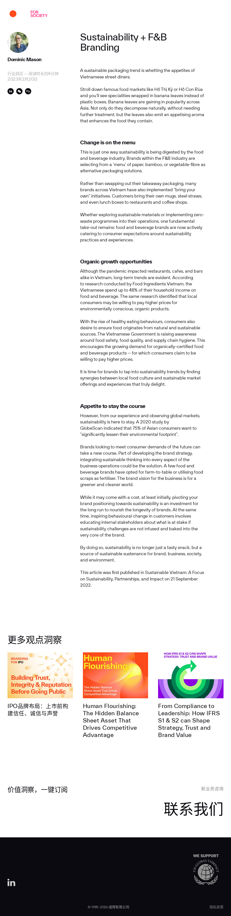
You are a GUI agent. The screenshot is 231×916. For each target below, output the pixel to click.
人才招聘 (164, 14)
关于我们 (95, 14)
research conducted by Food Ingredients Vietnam (134, 284)
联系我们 (188, 14)
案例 (76, 14)
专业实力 (118, 14)
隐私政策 (217, 907)
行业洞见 (141, 14)
